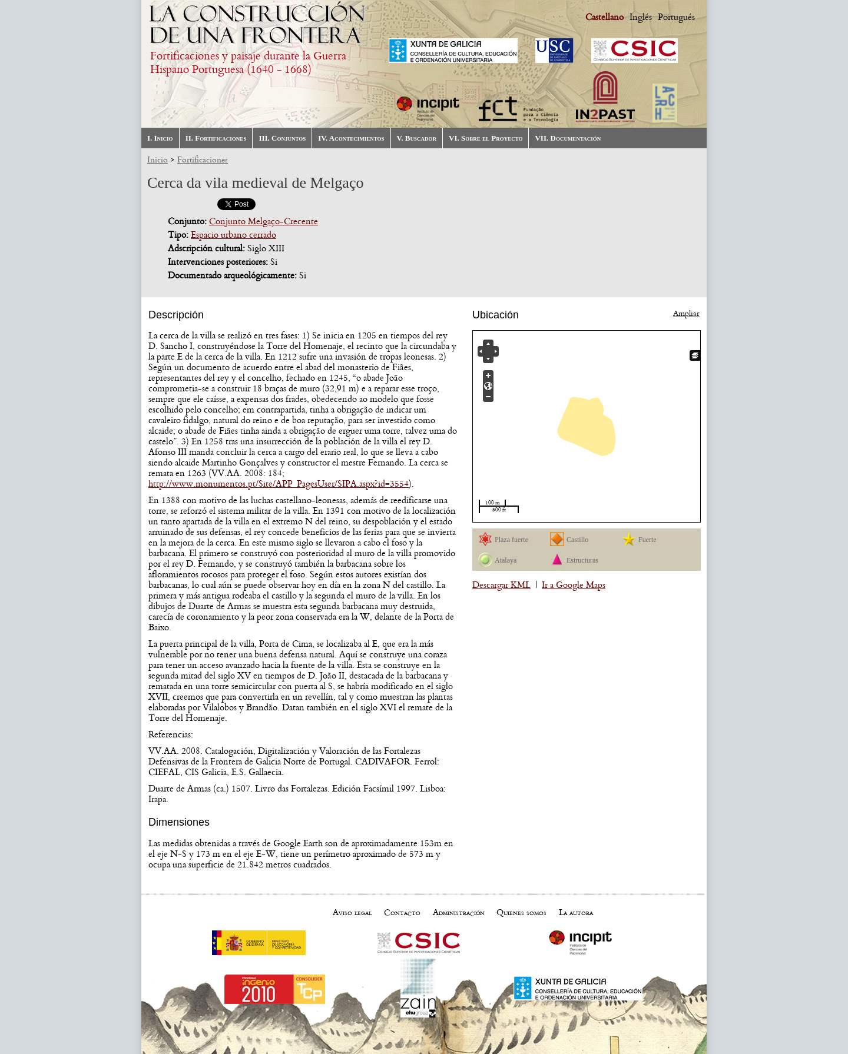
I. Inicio (160, 138)
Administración (459, 912)
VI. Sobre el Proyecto (485, 138)
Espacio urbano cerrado (233, 235)
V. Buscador (416, 138)
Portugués (676, 17)
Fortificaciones (202, 159)
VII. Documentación (568, 138)
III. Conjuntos (282, 138)
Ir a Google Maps (573, 585)
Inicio (157, 159)
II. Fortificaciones (216, 138)
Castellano (604, 17)
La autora (576, 912)
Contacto (402, 912)
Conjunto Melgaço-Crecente (263, 221)
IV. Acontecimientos (351, 138)
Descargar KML (501, 585)
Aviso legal (352, 912)
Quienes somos (521, 912)
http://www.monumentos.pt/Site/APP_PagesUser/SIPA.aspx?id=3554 (278, 484)
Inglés (641, 17)
